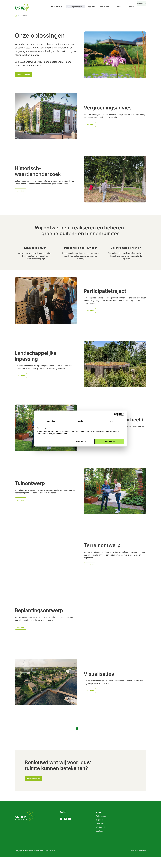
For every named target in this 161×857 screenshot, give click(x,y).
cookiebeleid (62, 433)
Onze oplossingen (72, 7)
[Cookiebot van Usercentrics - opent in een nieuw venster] (115, 414)
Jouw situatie (53, 7)
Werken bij (140, 7)
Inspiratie (89, 7)
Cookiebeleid (50, 851)
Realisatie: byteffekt (138, 851)
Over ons (116, 7)
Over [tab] (111, 421)
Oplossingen (101, 816)
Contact (128, 7)
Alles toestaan (110, 441)
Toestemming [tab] (50, 421)
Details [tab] (80, 421)
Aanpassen (80, 441)
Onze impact (101, 7)
